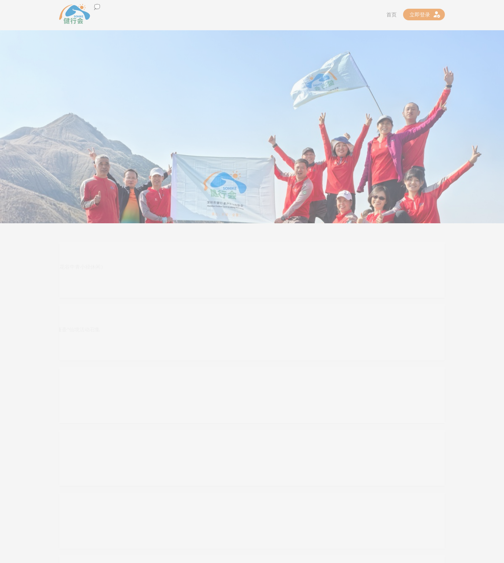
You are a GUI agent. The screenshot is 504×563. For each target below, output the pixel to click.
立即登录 (420, 13)
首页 (391, 13)
